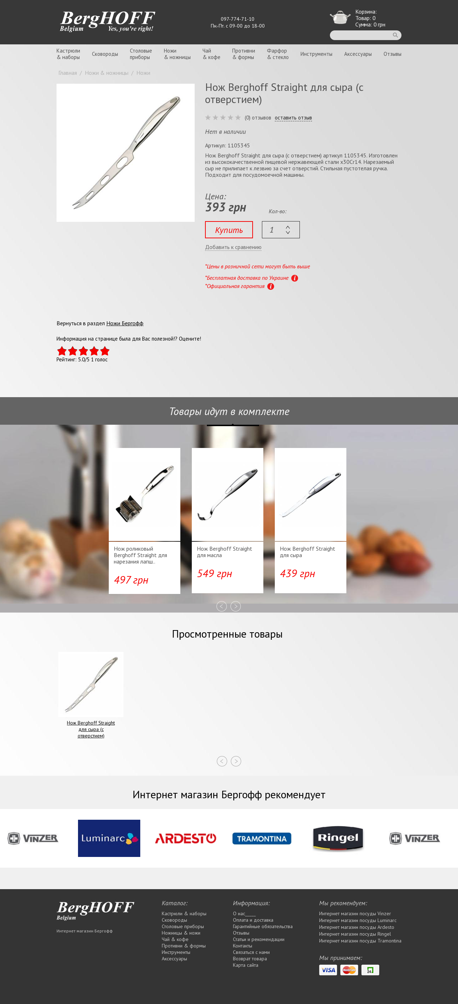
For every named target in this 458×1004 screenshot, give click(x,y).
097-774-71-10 (237, 19)
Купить (229, 229)
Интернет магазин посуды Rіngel (355, 934)
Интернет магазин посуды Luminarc (357, 920)
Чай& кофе (211, 53)
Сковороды (105, 53)
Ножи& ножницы (177, 53)
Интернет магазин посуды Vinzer (355, 913)
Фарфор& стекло (278, 53)
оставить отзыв (293, 117)
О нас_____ (244, 913)
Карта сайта (245, 965)
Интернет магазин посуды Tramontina (360, 940)
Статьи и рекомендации (258, 939)
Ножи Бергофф (124, 323)
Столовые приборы (183, 926)
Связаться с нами (251, 952)
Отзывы (392, 53)
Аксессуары (358, 53)
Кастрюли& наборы (68, 53)
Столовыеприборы (141, 53)
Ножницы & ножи (181, 933)
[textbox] (281, 229)
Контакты (242, 945)
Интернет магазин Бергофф (85, 931)
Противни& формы (243, 53)
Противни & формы (184, 945)
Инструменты (316, 53)
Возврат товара (250, 958)
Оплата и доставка (253, 920)
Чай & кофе (175, 939)
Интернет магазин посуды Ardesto (356, 927)
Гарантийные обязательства (263, 926)
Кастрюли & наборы (184, 913)
